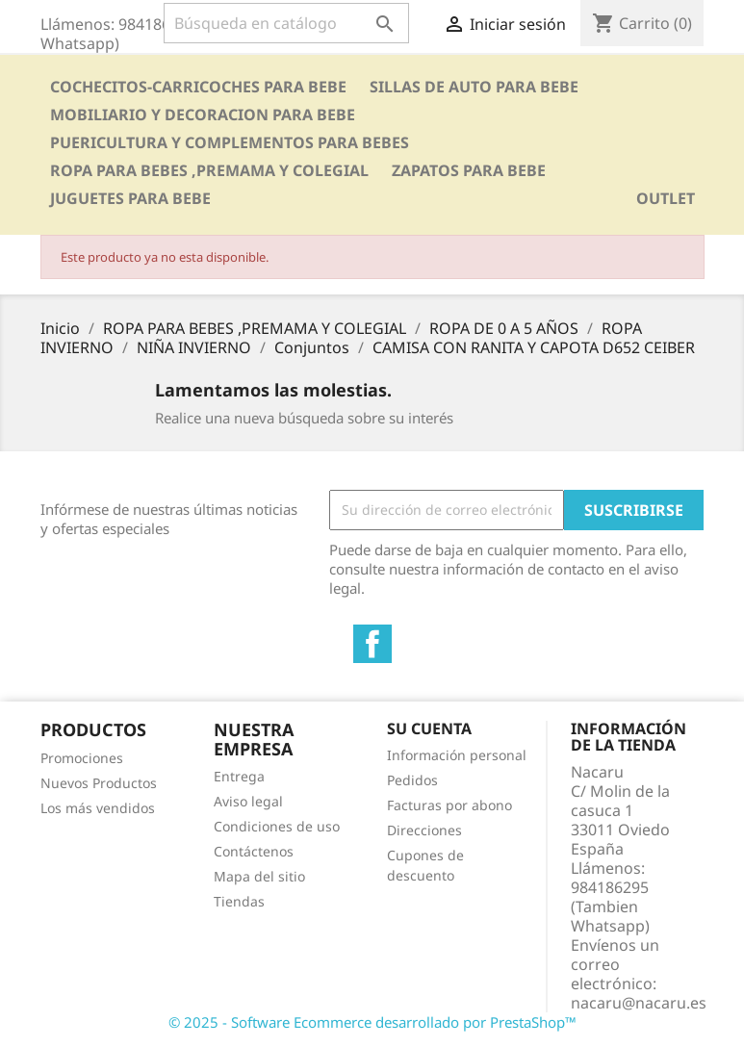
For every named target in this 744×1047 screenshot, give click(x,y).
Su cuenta (429, 728)
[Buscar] (286, 23)
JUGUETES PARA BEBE (130, 198)
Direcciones (424, 830)
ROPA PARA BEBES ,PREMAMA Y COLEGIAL (209, 170)
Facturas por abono (449, 805)
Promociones (81, 758)
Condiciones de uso (277, 826)
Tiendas (239, 901)
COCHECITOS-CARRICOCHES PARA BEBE (198, 86)
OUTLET (665, 198)
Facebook (372, 644)
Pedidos (412, 780)
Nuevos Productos (98, 783)
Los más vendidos (97, 808)
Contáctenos (254, 851)
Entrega (239, 776)
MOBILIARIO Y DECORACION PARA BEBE (202, 114)
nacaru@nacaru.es (638, 1002)
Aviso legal (248, 801)
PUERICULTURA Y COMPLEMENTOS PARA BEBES (229, 142)
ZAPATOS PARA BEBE (469, 170)
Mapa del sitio (259, 876)
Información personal (456, 755)
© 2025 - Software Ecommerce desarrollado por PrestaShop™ (372, 1022)
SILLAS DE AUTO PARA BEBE (474, 86)
